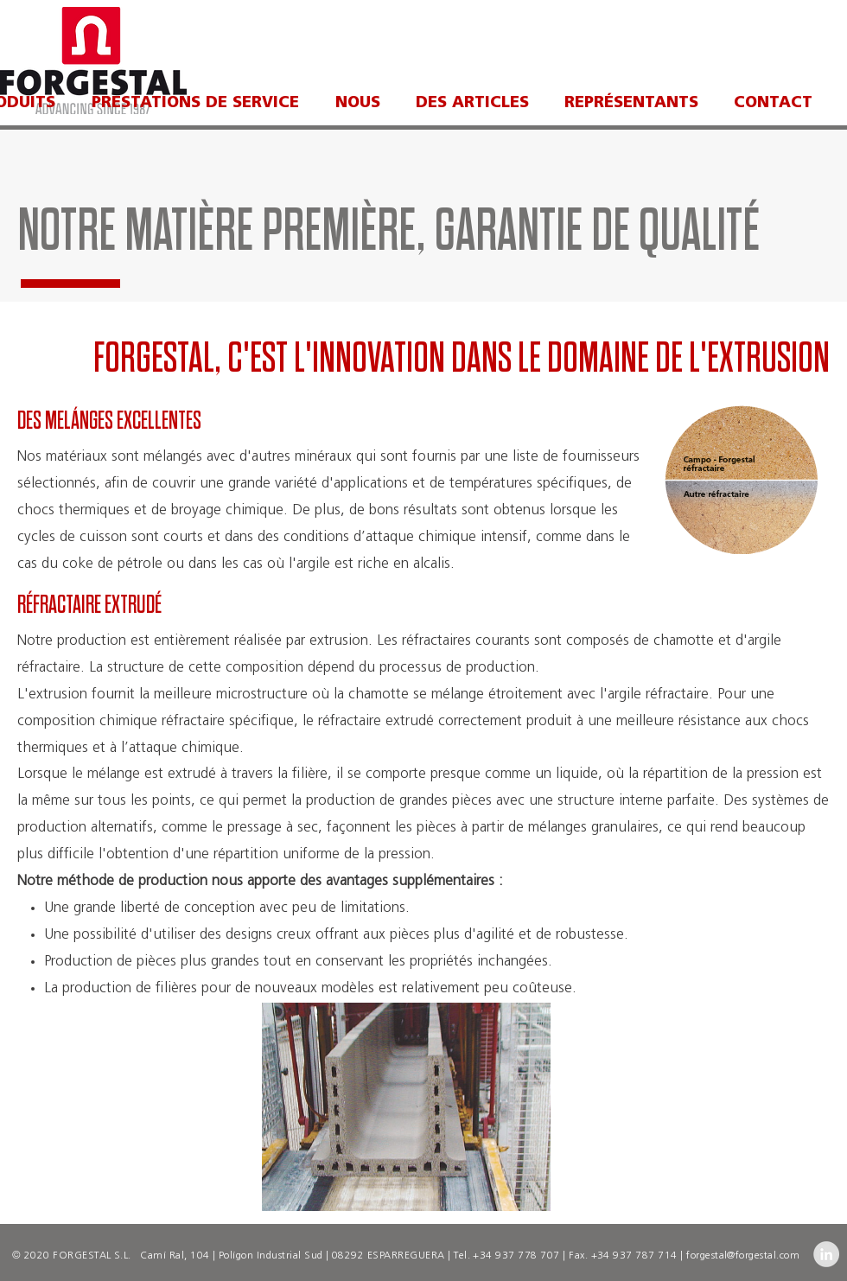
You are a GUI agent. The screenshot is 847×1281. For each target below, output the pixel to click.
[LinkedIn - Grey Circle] (826, 1254)
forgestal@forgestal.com (742, 1256)
